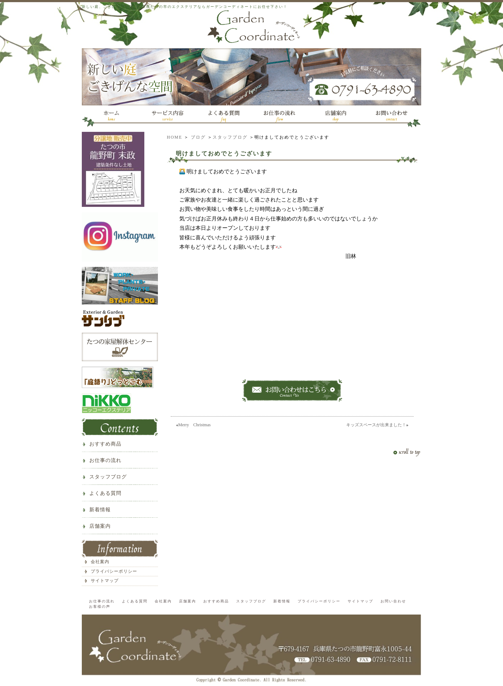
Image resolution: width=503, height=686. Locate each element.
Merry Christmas (194, 424)
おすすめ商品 (105, 444)
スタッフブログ (230, 137)
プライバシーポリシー (114, 571)
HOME (174, 137)
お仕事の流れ (105, 460)
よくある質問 (105, 493)
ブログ (198, 137)
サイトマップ (105, 580)
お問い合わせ (393, 601)
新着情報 (100, 509)
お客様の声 (99, 606)
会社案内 (100, 561)
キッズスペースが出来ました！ (376, 424)
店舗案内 (100, 526)
